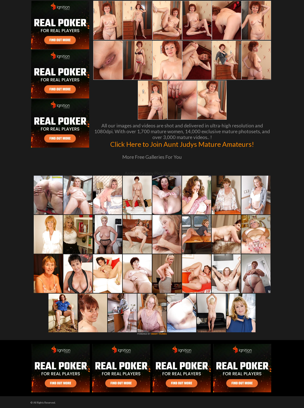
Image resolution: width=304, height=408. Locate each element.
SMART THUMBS (159, 334)
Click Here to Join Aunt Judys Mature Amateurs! (182, 144)
